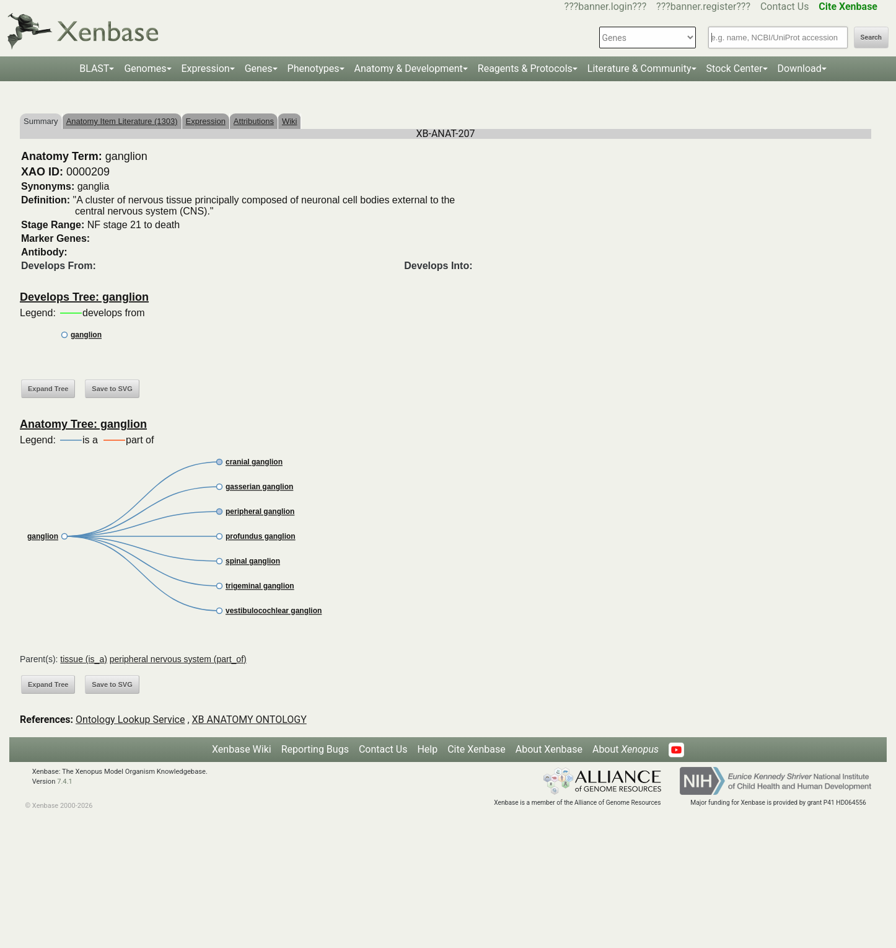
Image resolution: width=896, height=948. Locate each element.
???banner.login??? (605, 6)
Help (427, 749)
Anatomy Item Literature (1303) (122, 121)
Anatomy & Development (408, 68)
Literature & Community (639, 68)
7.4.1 (64, 781)
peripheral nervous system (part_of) (178, 659)
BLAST (94, 68)
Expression (206, 68)
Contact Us (784, 6)
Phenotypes (314, 68)
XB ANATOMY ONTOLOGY (249, 719)
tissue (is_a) (83, 659)
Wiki (289, 121)
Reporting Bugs (315, 749)
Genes (259, 68)
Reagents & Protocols (525, 68)
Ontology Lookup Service (130, 719)
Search (871, 37)
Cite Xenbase (476, 749)
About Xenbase (549, 749)
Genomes (145, 68)
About (625, 749)
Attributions (254, 121)
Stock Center (734, 68)
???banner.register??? (703, 6)
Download (800, 68)
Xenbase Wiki (241, 749)
